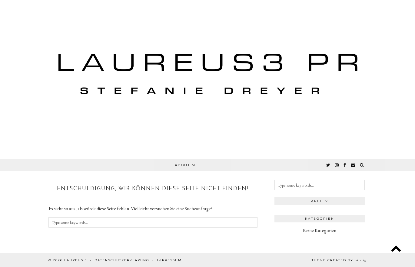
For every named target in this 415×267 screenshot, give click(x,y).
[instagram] (337, 165)
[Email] (353, 165)
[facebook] (345, 165)
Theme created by (339, 260)
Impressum (169, 260)
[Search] (362, 165)
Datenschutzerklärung (122, 260)
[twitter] (328, 165)
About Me (186, 165)
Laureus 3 (75, 260)
